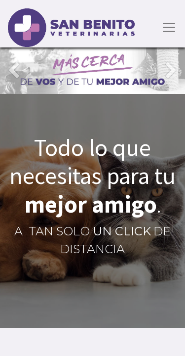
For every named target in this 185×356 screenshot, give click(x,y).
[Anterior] (14, 70)
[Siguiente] (171, 70)
